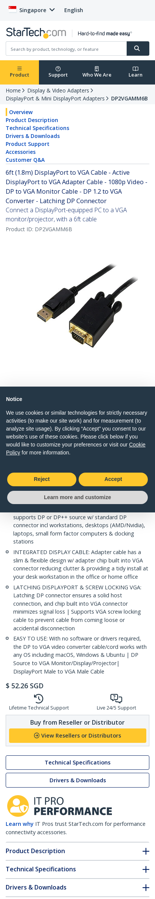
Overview (21, 112)
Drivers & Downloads (33, 135)
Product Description (32, 120)
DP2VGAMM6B (129, 98)
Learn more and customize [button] (77, 497)
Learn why (20, 823)
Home (13, 90)
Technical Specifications (37, 128)
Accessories (21, 151)
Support (58, 72)
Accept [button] (113, 479)
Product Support (28, 143)
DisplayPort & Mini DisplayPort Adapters (55, 98)
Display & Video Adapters (58, 90)
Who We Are (97, 72)
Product (19, 72)
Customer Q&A (25, 159)
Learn (136, 72)
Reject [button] (42, 479)
